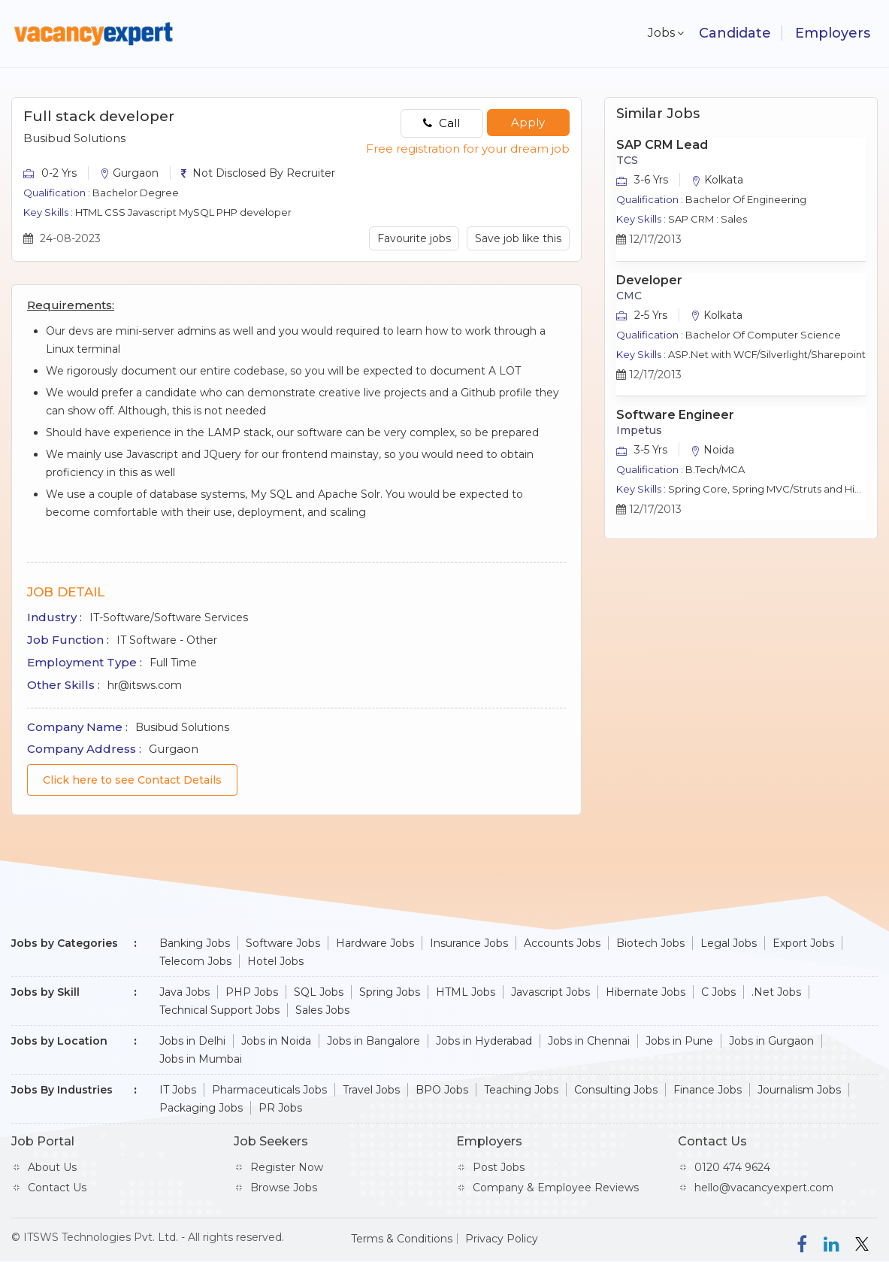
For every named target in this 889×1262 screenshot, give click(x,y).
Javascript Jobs (550, 992)
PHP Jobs (251, 992)
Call (441, 123)
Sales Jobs (322, 1010)
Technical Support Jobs (219, 1010)
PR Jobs (280, 1108)
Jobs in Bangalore (373, 1041)
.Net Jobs (776, 992)
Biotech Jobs (650, 943)
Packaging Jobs (201, 1108)
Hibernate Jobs (645, 992)
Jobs (658, 33)
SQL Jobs (318, 992)
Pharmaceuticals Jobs (269, 1090)
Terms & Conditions (401, 1238)
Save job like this (518, 238)
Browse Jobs (283, 1187)
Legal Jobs (728, 943)
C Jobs (718, 992)
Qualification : (56, 193)
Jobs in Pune (679, 1041)
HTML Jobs (465, 992)
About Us (52, 1167)
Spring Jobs (389, 992)
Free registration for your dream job (468, 148)
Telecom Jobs (195, 961)
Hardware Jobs (375, 943)
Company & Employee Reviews (556, 1187)
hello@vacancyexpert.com (763, 1187)
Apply (528, 122)
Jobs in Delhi (192, 1041)
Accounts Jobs (562, 943)
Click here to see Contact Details (132, 780)
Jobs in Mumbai (200, 1059)
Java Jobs (184, 992)
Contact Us (57, 1187)
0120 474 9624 (732, 1167)
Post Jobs (499, 1167)
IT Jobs (177, 1090)
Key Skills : (48, 212)
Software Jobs (283, 943)
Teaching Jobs (521, 1090)
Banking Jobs (194, 943)
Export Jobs (803, 943)
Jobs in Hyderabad (484, 1041)
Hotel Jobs (275, 961)
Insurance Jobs (469, 943)
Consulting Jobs (616, 1090)
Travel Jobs (371, 1090)
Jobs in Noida (276, 1041)
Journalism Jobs (799, 1090)
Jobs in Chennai (589, 1041)
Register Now (286, 1167)
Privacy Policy (501, 1238)
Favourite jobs (414, 238)
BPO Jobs (442, 1090)
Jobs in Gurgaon (771, 1041)
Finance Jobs (707, 1090)
